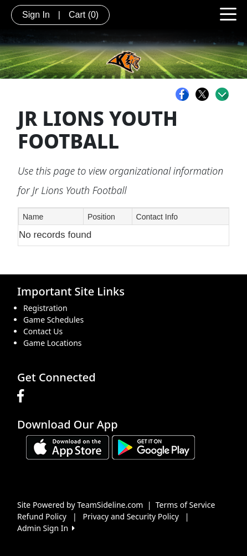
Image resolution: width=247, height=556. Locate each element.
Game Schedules (53, 319)
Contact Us (43, 331)
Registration (45, 308)
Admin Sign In (46, 528)
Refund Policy (41, 516)
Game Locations (52, 343)
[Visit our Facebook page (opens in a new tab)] (23, 396)
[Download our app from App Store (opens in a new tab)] (67, 446)
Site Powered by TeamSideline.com (80, 504)
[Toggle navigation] (228, 13)
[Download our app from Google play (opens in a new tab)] (153, 446)
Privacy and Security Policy (131, 516)
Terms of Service (185, 504)
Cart (84, 14)
